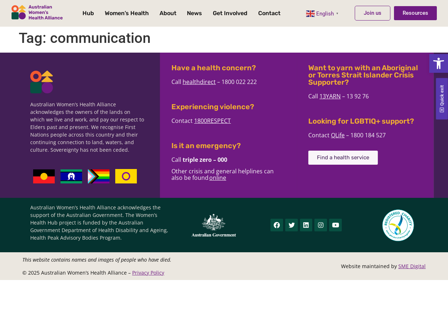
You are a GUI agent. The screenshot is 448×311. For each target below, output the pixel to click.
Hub (88, 13)
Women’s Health (127, 13)
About (168, 13)
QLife (349, 135)
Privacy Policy (148, 272)
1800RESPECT (224, 121)
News (194, 13)
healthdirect (210, 82)
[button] (438, 63)
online (229, 178)
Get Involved (230, 13)
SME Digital (412, 266)
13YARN (341, 96)
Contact (269, 13)
